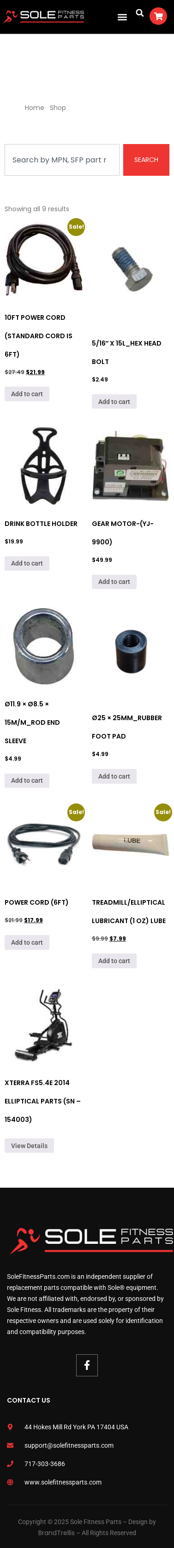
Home (34, 107)
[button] (122, 16)
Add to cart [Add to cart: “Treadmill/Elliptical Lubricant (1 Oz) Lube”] (114, 961)
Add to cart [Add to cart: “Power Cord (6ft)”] (27, 942)
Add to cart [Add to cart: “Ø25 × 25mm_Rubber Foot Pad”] (114, 776)
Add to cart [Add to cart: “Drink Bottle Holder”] (27, 563)
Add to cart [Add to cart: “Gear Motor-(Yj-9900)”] (114, 581)
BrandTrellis (56, 1532)
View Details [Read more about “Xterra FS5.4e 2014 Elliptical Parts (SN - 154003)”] (29, 1145)
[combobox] (62, 160)
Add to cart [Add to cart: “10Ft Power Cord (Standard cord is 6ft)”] (27, 394)
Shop (58, 107)
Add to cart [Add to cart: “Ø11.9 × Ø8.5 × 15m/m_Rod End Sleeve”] (27, 780)
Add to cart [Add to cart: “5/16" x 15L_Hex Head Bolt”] (114, 401)
